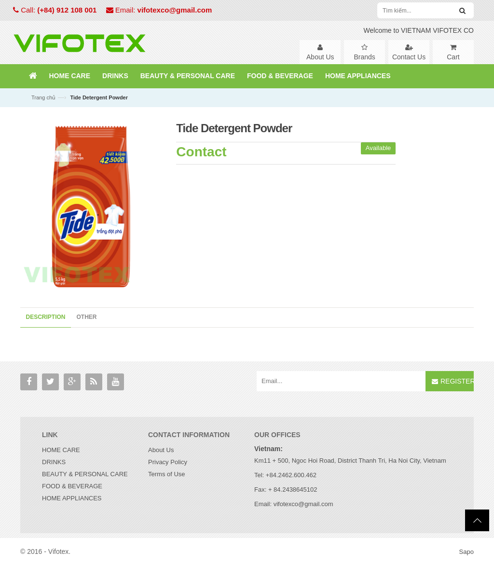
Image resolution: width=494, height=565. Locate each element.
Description (46, 317)
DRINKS (54, 462)
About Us (161, 450)
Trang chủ (43, 97)
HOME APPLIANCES (72, 498)
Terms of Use (166, 474)
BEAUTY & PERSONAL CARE (85, 474)
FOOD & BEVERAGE (72, 486)
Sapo (466, 551)
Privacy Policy (167, 462)
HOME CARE (61, 450)
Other (87, 317)
